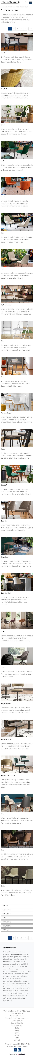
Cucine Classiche (17, 1023)
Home (2, 7)
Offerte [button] (6, 930)
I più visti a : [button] (7, 926)
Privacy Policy (22, 1046)
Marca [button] (5, 906)
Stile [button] (5, 918)
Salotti (17, 1035)
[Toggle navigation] (30, 2)
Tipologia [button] (7, 922)
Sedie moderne (24, 7)
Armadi (17, 1040)
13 (30, 29)
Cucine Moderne (17, 1021)
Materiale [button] (7, 914)
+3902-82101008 (18, 1016)
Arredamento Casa (10, 7)
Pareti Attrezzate (17, 1025)
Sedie (17, 7)
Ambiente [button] (6, 910)
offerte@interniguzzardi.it (19, 1018)
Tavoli (17, 1030)
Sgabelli (17, 1033)
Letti (17, 1038)
